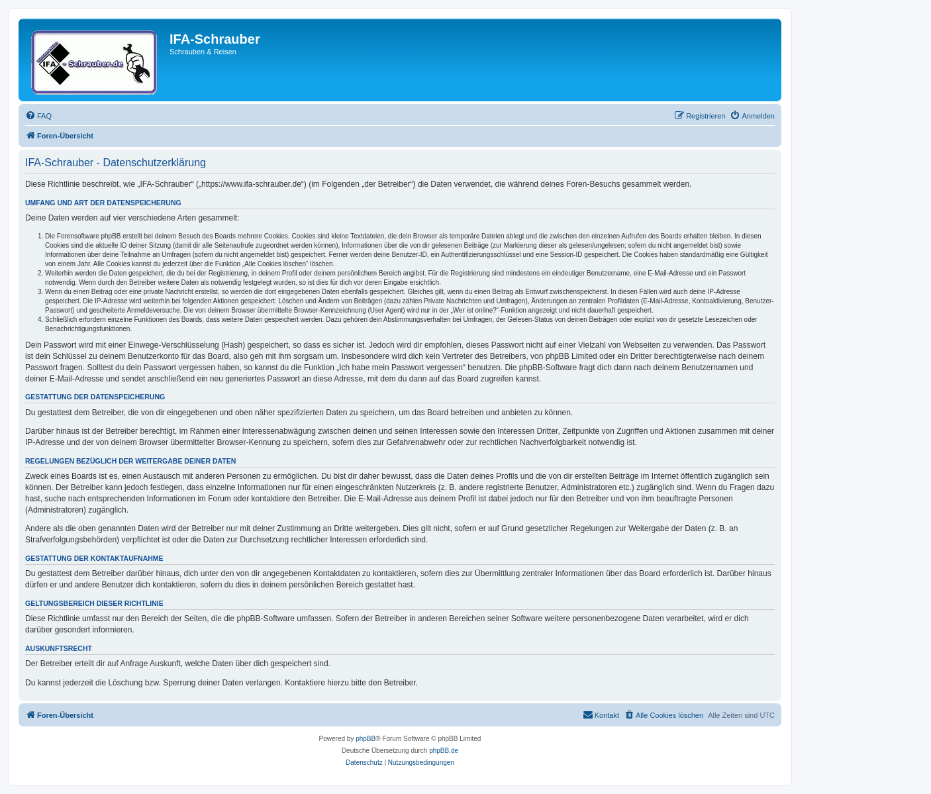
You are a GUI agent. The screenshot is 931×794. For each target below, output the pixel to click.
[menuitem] (38, 116)
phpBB (365, 738)
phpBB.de (443, 750)
